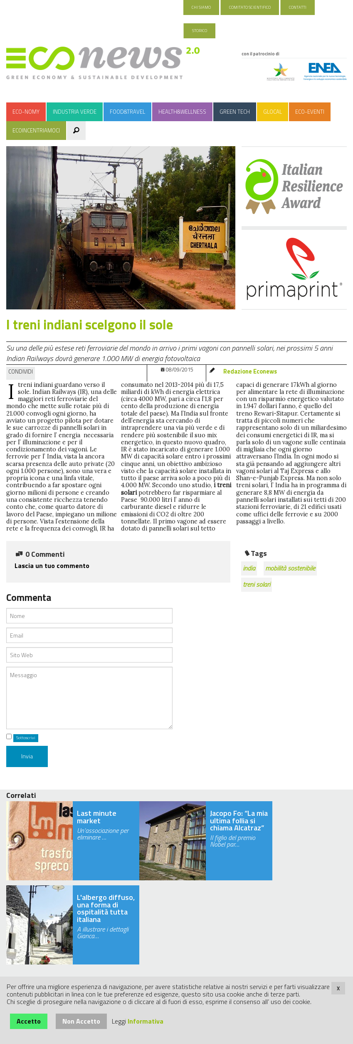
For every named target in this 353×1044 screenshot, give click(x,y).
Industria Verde (74, 111)
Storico (199, 30)
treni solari (256, 584)
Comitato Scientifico (250, 7)
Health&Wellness (182, 111)
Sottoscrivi (25, 738)
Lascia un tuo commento (52, 566)
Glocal (272, 111)
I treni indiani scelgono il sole (89, 324)
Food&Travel (127, 111)
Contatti (297, 7)
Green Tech (235, 111)
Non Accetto (81, 1021)
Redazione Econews (250, 371)
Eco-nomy (25, 111)
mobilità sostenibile (290, 568)
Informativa (145, 1021)
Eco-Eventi (309, 111)
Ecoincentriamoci (36, 130)
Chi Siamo (201, 7)
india (249, 568)
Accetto (29, 1021)
